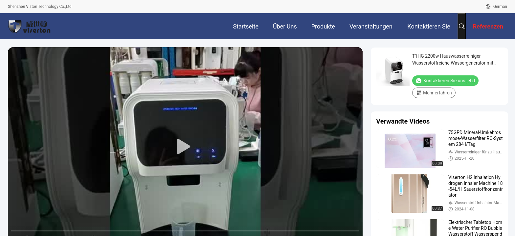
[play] (185, 147)
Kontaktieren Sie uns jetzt (445, 81)
